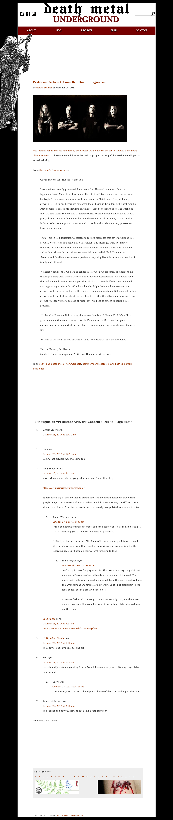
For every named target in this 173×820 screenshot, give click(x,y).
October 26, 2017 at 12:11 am (59, 454)
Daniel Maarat (44, 87)
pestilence (38, 368)
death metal (58, 363)
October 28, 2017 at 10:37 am (78, 565)
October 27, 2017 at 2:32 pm (68, 521)
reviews (86, 30)
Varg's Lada (49, 618)
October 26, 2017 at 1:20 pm (59, 643)
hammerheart (73, 363)
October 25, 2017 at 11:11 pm (59, 434)
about (31, 30)
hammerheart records (95, 363)
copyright (44, 363)
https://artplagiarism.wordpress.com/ (64, 487)
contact (141, 30)
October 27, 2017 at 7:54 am (59, 662)
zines (114, 30)
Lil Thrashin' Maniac (54, 638)
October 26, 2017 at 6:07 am (59, 473)
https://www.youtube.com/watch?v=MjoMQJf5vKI (70, 628)
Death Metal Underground (70, 815)
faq (58, 30)
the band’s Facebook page (53, 170)
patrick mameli (123, 363)
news (111, 363)
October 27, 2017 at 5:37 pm (68, 686)
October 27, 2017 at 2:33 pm (59, 706)
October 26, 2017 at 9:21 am (59, 623)
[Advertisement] (90, 57)
